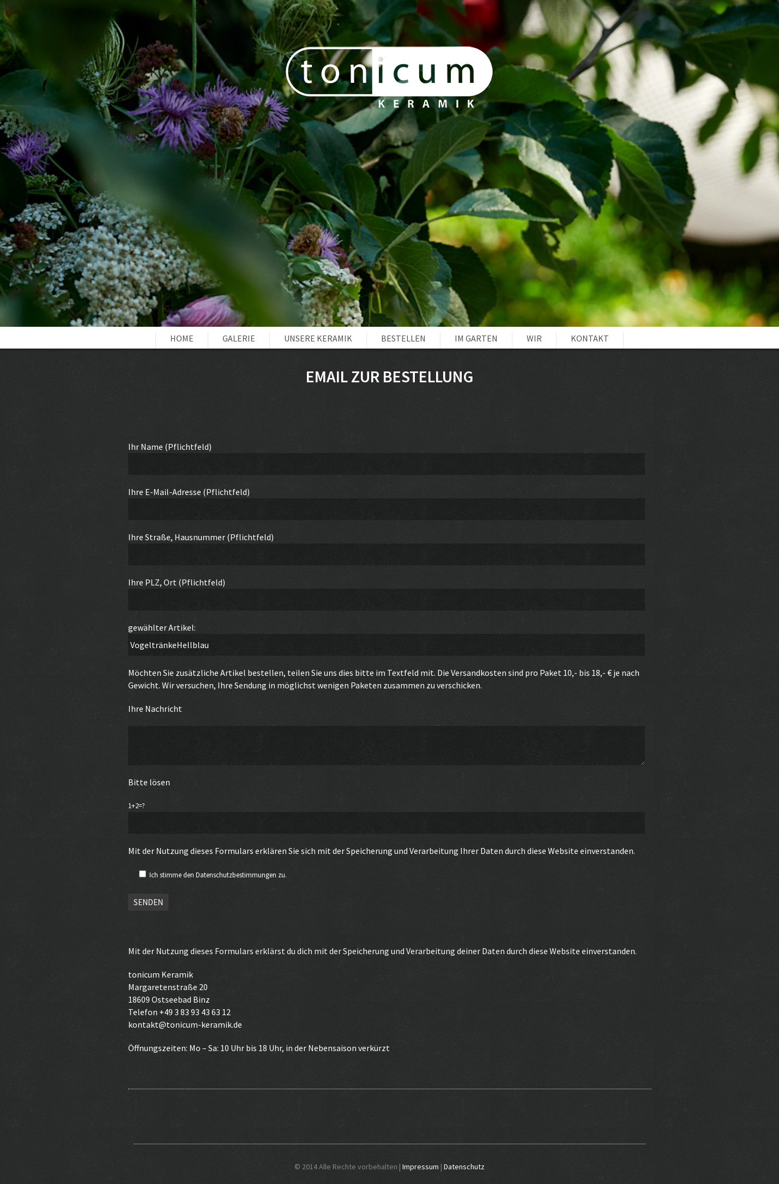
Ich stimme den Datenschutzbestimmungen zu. (218, 875)
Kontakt (590, 338)
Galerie (238, 338)
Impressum (420, 1166)
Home (182, 338)
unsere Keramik (318, 338)
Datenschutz (464, 1166)
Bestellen (403, 338)
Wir (534, 338)
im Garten (476, 338)
